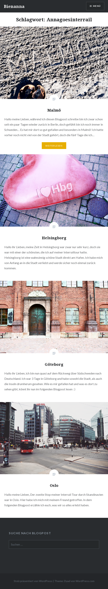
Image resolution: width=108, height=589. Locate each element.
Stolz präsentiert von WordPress (33, 581)
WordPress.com (85, 581)
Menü (97, 6)
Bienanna (14, 6)
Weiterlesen (53, 145)
